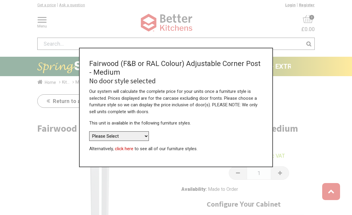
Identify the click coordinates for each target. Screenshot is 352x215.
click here (124, 146)
